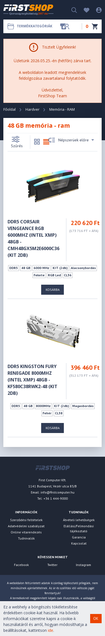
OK (95, 618)
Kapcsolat (79, 543)
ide (50, 630)
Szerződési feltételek (26, 520)
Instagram (83, 565)
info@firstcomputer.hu (57, 492)
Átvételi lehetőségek (79, 520)
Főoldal (9, 109)
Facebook (21, 565)
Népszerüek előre (71, 140)
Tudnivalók (26, 538)
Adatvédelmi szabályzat (26, 526)
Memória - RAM (62, 109)
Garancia (79, 537)
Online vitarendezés (26, 532)
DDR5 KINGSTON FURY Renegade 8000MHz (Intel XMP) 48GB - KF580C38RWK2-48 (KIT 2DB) (32, 379)
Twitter (52, 565)
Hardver (32, 109)
